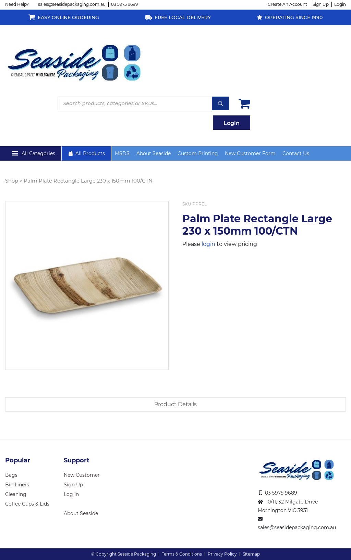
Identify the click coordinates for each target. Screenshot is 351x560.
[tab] (175, 404)
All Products (90, 153)
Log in (71, 494)
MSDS (122, 153)
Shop (11, 181)
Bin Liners (17, 485)
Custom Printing (198, 153)
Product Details (175, 404)
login (208, 244)
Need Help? (17, 4)
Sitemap (251, 554)
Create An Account (287, 4)
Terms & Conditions (182, 554)
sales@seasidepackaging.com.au (72, 4)
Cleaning (15, 494)
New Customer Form (250, 153)
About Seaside (153, 153)
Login (340, 4)
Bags (11, 475)
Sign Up (321, 4)
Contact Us (295, 153)
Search (220, 103)
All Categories (38, 153)
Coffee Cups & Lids (27, 504)
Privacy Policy (222, 554)
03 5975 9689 (124, 4)
